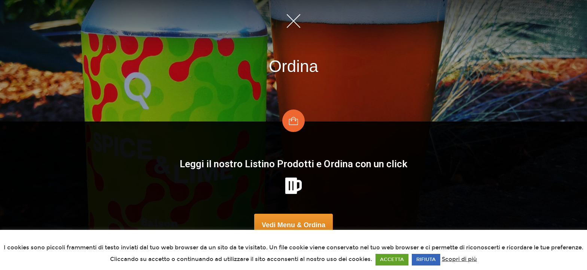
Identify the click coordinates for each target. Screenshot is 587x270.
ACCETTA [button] (392, 259)
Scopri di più (459, 259)
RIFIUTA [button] (426, 259)
